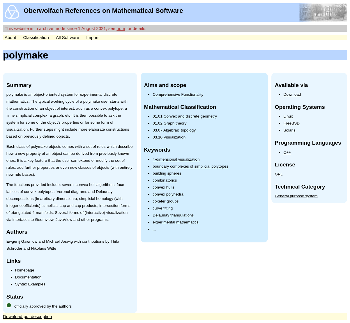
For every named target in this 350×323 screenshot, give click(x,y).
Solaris (289, 130)
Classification (36, 37)
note (120, 28)
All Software (67, 37)
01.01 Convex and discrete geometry (185, 116)
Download (292, 94)
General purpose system (296, 196)
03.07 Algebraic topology (174, 130)
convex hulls (163, 187)
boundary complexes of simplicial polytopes (190, 166)
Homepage (24, 270)
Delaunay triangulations (173, 215)
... (154, 229)
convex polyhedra (168, 194)
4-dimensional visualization (176, 159)
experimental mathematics (176, 222)
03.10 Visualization (169, 137)
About (10, 37)
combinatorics (165, 180)
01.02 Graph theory (169, 123)
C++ (287, 152)
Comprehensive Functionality (178, 94)
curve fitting (163, 208)
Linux (288, 116)
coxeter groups (165, 201)
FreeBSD (291, 123)
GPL (279, 174)
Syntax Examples (30, 284)
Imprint (93, 37)
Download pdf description (27, 316)
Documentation (28, 277)
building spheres (167, 173)
